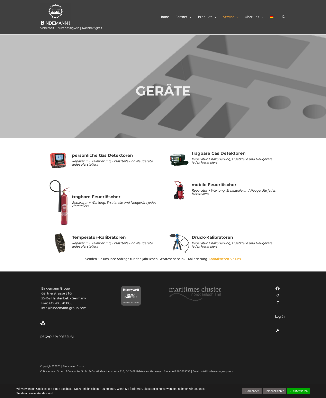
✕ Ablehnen (251, 391)
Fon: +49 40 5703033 (56, 303)
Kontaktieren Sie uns (225, 259)
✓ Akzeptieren (298, 391)
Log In (280, 316)
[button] (284, 17)
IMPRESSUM (64, 336)
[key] (277, 330)
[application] (189, 17)
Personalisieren (274, 391)
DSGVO (46, 336)
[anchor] (43, 322)
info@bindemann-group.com (63, 308)
